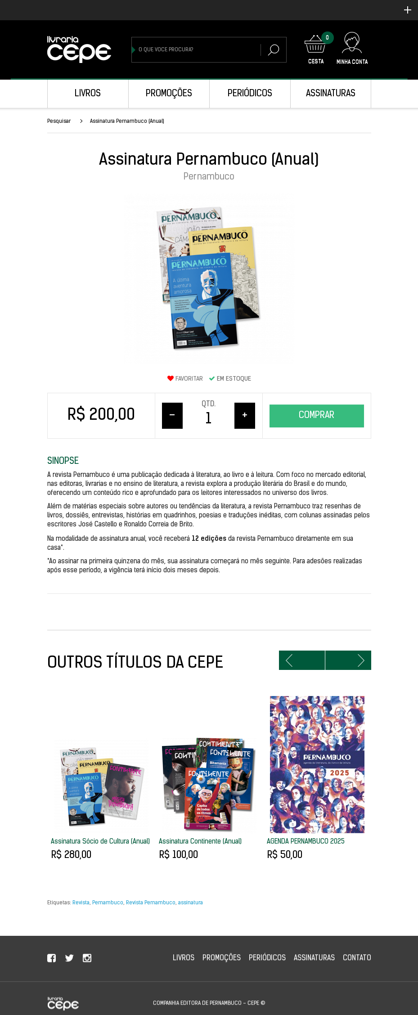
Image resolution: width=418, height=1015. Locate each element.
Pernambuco (107, 903)
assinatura (190, 903)
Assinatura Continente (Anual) (200, 842)
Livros (88, 94)
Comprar (316, 415)
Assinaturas (330, 94)
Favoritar (185, 378)
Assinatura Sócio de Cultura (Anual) (100, 842)
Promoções (169, 94)
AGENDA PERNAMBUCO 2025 (306, 842)
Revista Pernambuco (150, 903)
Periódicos (250, 94)
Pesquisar (59, 121)
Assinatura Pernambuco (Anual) (127, 121)
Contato (357, 980)
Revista (81, 903)
